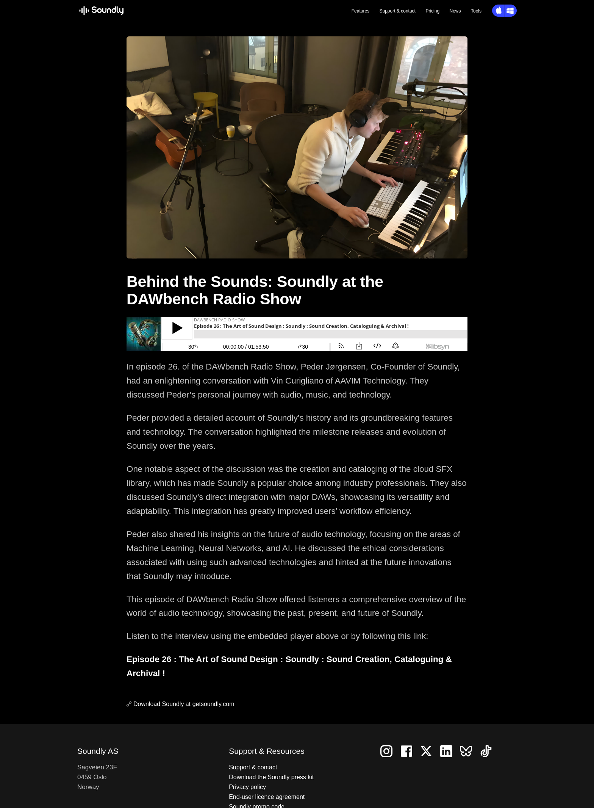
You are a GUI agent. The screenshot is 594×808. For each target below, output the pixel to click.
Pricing (432, 11)
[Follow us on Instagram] (389, 751)
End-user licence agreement (267, 797)
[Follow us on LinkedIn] (449, 751)
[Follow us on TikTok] (489, 751)
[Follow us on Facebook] (409, 751)
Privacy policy (247, 787)
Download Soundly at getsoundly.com (183, 704)
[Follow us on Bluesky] (470, 751)
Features (360, 11)
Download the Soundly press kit (271, 777)
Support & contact (253, 767)
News (455, 11)
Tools (476, 11)
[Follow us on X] (429, 751)
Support (398, 11)
